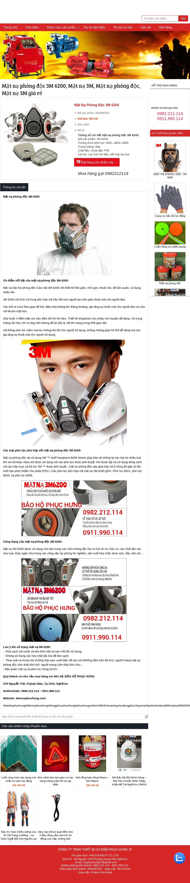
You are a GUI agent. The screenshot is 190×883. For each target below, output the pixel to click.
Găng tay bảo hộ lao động (170, 215)
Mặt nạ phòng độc (170, 283)
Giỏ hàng (165, 27)
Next (185, 56)
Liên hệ (146, 27)
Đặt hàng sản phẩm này (97, 162)
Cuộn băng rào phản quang (170, 246)
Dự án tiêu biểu (94, 27)
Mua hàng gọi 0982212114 (103, 173)
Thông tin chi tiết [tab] (14, 187)
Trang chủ (10, 27)
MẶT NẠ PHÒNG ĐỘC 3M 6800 (170, 176)
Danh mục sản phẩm (61, 27)
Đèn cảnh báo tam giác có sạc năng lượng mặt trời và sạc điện (55, 781)
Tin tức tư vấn (122, 27)
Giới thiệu (32, 27)
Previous (4, 56)
